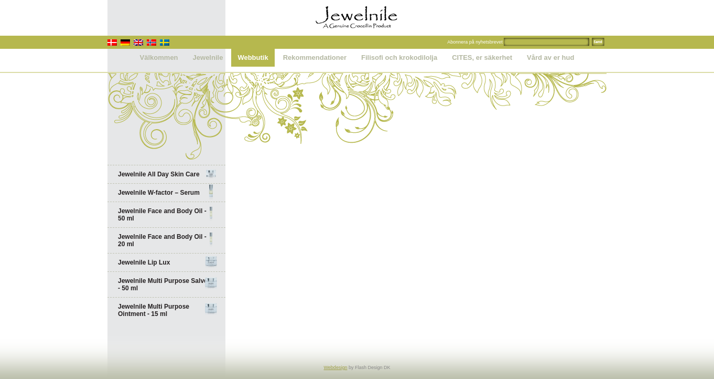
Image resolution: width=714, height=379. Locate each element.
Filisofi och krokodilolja (399, 57)
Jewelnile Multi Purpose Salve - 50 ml (168, 284)
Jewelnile (208, 57)
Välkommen (159, 57)
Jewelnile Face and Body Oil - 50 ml (168, 214)
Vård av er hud (550, 57)
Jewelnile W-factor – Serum (168, 192)
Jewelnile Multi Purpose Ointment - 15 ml (168, 310)
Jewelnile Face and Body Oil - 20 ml (168, 240)
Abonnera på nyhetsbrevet (475, 42)
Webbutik (252, 57)
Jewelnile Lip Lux (168, 262)
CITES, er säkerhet (482, 57)
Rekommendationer (315, 57)
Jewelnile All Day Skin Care (168, 174)
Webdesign (336, 367)
